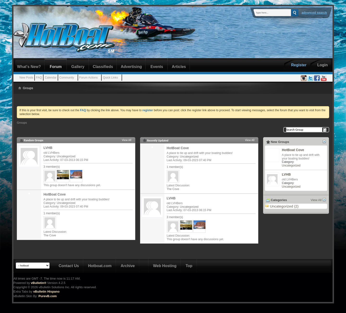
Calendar (50, 77)
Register (298, 65)
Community (66, 77)
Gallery (77, 67)
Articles (179, 67)
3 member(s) (51, 166)
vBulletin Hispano (46, 291)
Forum (56, 67)
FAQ (39, 77)
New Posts (26, 77)
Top (188, 266)
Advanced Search (314, 12)
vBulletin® (38, 283)
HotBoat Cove (54, 194)
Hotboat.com (99, 266)
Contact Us (69, 266)
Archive (128, 266)
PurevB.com (47, 296)
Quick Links (110, 77)
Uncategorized (66, 156)
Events (156, 67)
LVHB (47, 148)
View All (126, 140)
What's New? (29, 67)
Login (322, 65)
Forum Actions (88, 77)
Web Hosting (164, 266)
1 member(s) (51, 213)
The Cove (49, 235)
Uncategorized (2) (284, 206)
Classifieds (103, 67)
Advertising (131, 67)
